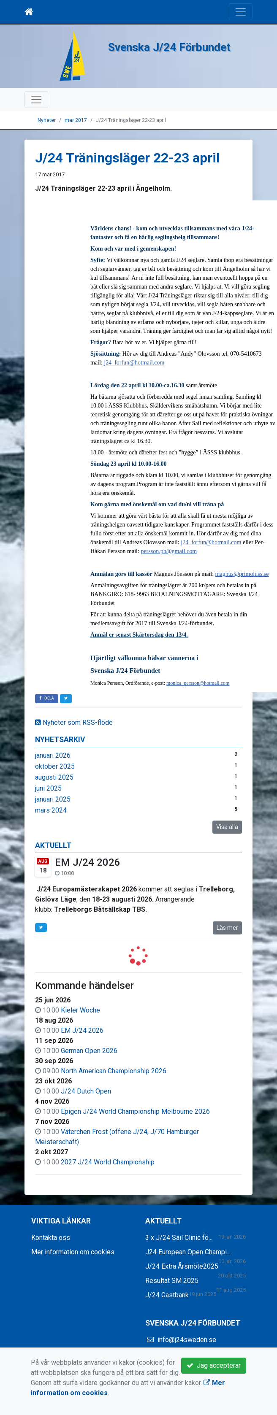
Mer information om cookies (72, 1252)
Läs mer (227, 927)
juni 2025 (48, 788)
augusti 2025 (54, 777)
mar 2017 (76, 120)
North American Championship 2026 (113, 1071)
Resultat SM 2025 (171, 1281)
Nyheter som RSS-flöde (74, 722)
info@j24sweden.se (187, 1340)
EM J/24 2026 (87, 862)
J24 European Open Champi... (188, 1252)
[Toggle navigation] (241, 11)
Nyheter (47, 120)
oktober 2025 (55, 766)
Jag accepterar (214, 1365)
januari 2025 (53, 799)
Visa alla (227, 827)
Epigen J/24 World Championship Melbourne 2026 (135, 1111)
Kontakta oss (50, 1238)
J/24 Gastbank (167, 1295)
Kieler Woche (80, 1010)
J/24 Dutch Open (86, 1091)
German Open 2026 (89, 1051)
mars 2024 (51, 810)
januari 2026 (53, 755)
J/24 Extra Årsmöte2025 (181, 1266)
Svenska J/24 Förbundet (169, 47)
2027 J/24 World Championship (108, 1162)
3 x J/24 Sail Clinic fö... (178, 1238)
